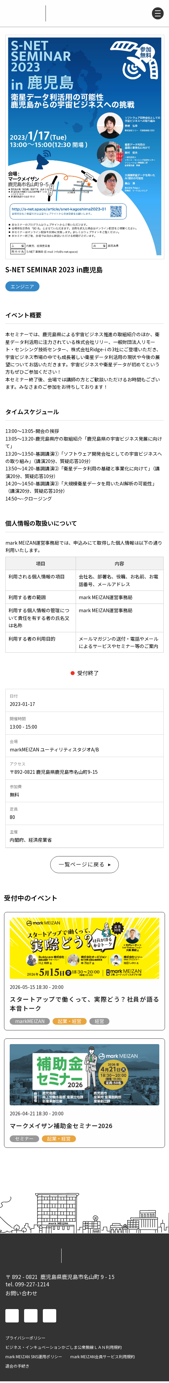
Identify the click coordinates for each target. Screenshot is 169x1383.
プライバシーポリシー (25, 1340)
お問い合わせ (21, 1294)
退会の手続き (17, 1368)
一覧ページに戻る (82, 865)
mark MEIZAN (22, 13)
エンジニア (22, 286)
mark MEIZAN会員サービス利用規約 (102, 1358)
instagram (49, 1317)
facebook (12, 1317)
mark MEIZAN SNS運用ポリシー (33, 1358)
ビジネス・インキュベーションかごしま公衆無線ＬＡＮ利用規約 (63, 1349)
